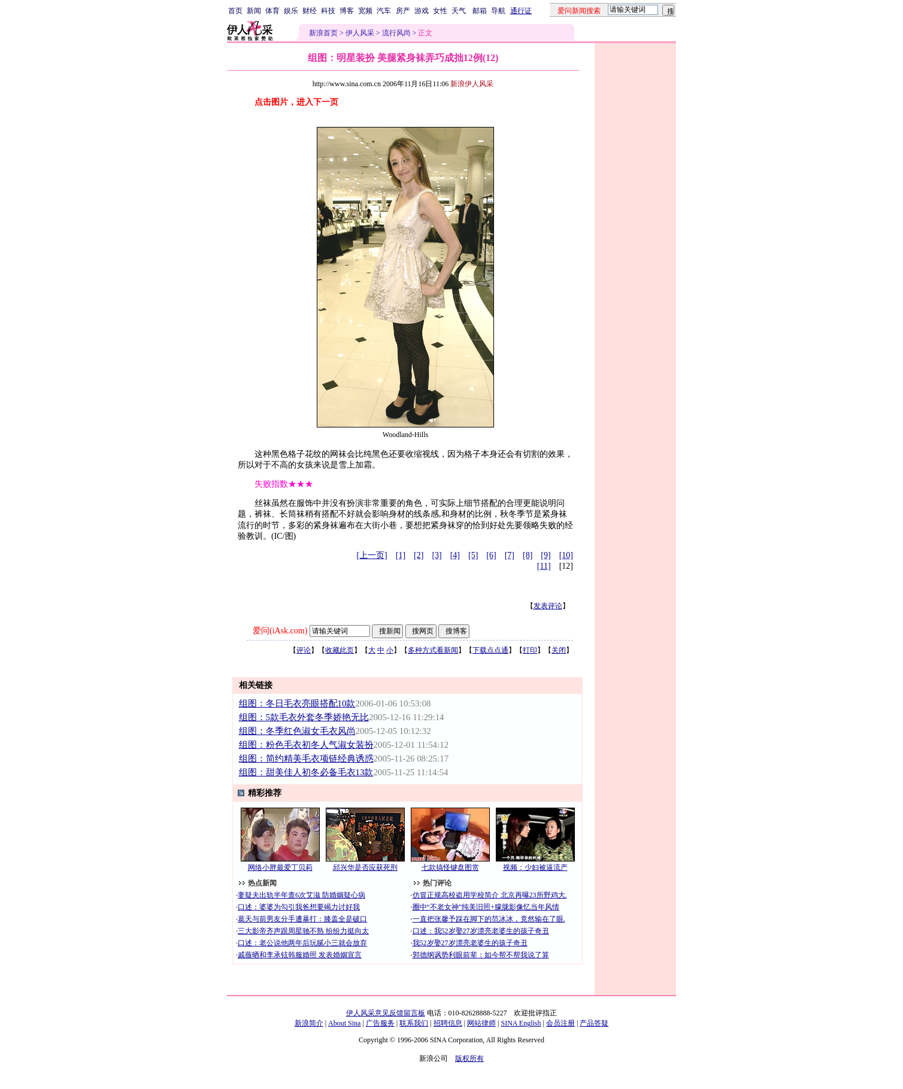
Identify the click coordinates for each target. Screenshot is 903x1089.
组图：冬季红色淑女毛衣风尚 (297, 731)
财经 (309, 11)
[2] (418, 555)
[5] (473, 555)
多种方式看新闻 (433, 650)
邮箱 (479, 11)
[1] (400, 555)
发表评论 (548, 606)
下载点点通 (490, 650)
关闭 (559, 650)
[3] (436, 555)
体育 (272, 11)
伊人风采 (360, 33)
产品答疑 (594, 1023)
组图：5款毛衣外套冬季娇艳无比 (304, 717)
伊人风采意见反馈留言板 (385, 1013)
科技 (328, 11)
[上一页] (371, 555)
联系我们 (413, 1023)
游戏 (421, 11)
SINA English (521, 1023)
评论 (303, 650)
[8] (527, 555)
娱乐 (291, 11)
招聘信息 (448, 1023)
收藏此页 (339, 650)
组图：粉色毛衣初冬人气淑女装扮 (306, 745)
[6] (491, 555)
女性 (440, 11)
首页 (235, 11)
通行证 (521, 11)
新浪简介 (309, 1023)
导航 (498, 11)
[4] (455, 555)
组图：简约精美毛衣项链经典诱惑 (306, 758)
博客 (347, 11)
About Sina (344, 1023)
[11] (544, 566)
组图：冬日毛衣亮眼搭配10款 (297, 703)
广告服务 (380, 1023)
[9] (545, 555)
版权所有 (469, 1058)
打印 (530, 650)
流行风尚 (396, 33)
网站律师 (481, 1023)
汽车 (384, 11)
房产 (403, 11)
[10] (566, 555)
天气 (459, 11)
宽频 (365, 11)
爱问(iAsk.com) (280, 630)
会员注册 (560, 1023)
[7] (509, 555)
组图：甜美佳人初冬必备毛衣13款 (306, 772)
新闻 (254, 11)
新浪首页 (323, 33)
